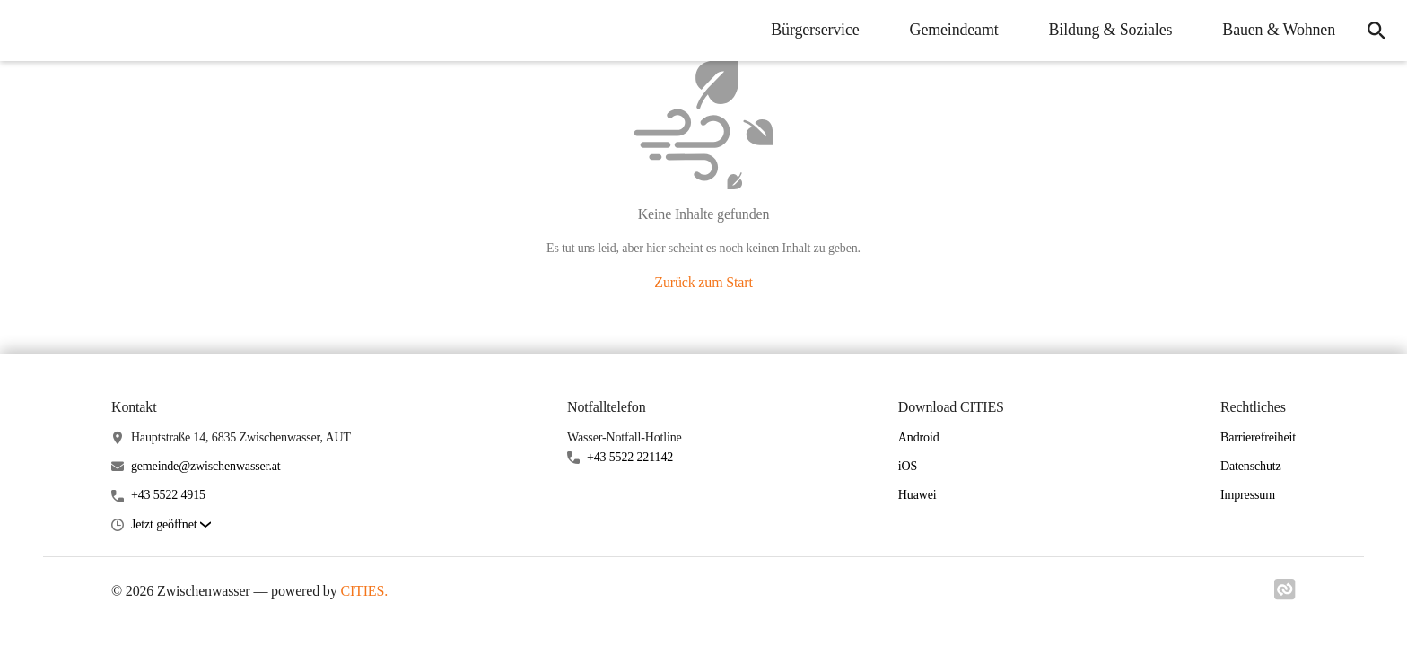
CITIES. (364, 590)
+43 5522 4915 (168, 495)
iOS (907, 466)
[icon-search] (1376, 30)
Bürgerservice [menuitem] (815, 30)
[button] (171, 525)
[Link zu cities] (1285, 595)
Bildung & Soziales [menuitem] (1111, 30)
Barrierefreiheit (1258, 437)
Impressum (1247, 495)
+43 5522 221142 (630, 457)
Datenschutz (1250, 466)
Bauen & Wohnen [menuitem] (1278, 30)
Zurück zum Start (703, 282)
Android (918, 437)
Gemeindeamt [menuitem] (954, 30)
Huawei (917, 495)
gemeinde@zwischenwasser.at (206, 466)
